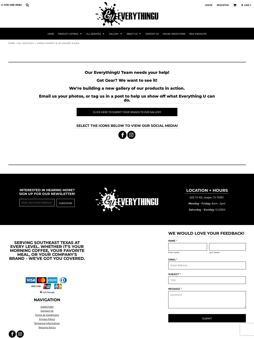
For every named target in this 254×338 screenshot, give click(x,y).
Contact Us (47, 310)
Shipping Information (47, 323)
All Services (26, 43)
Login (208, 5)
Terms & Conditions (47, 314)
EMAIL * (172, 259)
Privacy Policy (47, 319)
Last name (214, 252)
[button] (27, 5)
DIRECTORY (47, 306)
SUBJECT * (174, 274)
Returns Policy (47, 327)
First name (173, 252)
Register (223, 5)
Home (11, 43)
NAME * (172, 240)
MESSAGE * (175, 288)
